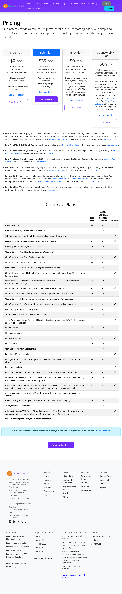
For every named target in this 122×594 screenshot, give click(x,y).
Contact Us (41, 8)
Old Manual (96, 544)
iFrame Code (105, 476)
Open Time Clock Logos (101, 536)
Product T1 (39, 540)
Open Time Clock (59, 178)
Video (45, 3)
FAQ (45, 495)
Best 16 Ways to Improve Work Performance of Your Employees (74, 560)
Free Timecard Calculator (17, 543)
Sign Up (109, 8)
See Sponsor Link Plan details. (51, 181)
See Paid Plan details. (71, 145)
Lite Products (104, 430)
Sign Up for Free (16, 102)
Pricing (94, 3)
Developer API (50, 491)
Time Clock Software (80, 178)
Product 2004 (40, 547)
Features (37, 3)
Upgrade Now (46, 99)
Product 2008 (40, 544)
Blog (63, 3)
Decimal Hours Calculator (17, 546)
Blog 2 (65, 497)
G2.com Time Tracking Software (75, 542)
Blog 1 (65, 493)
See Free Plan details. (58, 139)
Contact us (76, 107)
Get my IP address (14, 550)
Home (29, 3)
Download (84, 3)
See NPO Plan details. (58, 170)
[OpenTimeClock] (13, 6)
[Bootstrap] (19, 474)
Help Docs (54, 3)
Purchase (30, 8)
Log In (106, 3)
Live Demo (73, 3)
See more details (16, 95)
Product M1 (39, 551)
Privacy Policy (68, 476)
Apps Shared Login (43, 558)
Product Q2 (39, 536)
